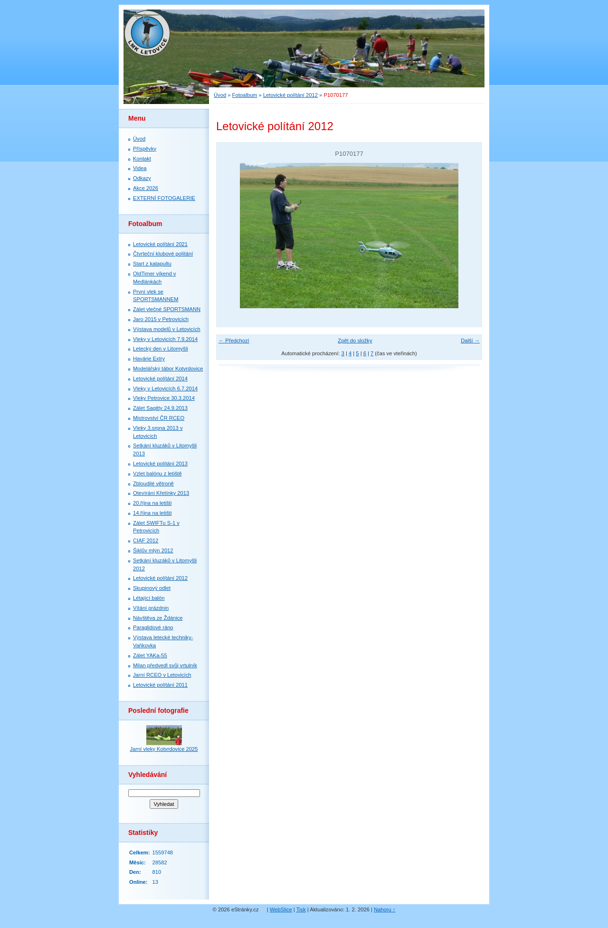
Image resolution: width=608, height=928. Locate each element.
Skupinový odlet (152, 588)
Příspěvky (144, 149)
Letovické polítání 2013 (160, 463)
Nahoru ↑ (384, 909)
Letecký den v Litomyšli (160, 348)
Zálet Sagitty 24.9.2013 (160, 408)
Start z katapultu (152, 263)
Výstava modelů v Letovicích (166, 329)
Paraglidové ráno (153, 627)
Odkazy (142, 178)
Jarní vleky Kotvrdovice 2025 (164, 749)
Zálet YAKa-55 (150, 655)
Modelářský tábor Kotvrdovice (168, 368)
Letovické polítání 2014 (160, 378)
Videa (139, 168)
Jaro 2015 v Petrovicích (161, 319)
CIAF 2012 (145, 540)
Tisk (301, 909)
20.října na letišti (152, 503)
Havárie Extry (149, 358)
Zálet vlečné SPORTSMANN (166, 309)
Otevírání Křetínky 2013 (161, 493)
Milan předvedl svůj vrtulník (165, 665)
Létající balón (149, 598)
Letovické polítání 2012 (290, 95)
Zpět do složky (355, 340)
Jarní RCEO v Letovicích (162, 675)
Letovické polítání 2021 (160, 244)
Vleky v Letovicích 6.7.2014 (165, 388)
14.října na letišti (152, 513)
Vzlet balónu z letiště (157, 473)
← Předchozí (233, 340)
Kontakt (142, 158)
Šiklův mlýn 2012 (153, 550)
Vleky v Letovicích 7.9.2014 (165, 339)
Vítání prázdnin (151, 608)
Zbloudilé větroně (153, 483)
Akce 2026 (145, 188)
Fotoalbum (244, 95)
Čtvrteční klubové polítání (163, 253)
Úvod (220, 95)
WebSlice (281, 909)
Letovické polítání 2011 (160, 685)
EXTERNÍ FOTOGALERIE (164, 198)
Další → (470, 340)
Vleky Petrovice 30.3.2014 (164, 398)
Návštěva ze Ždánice (157, 618)
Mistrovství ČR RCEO (158, 418)
